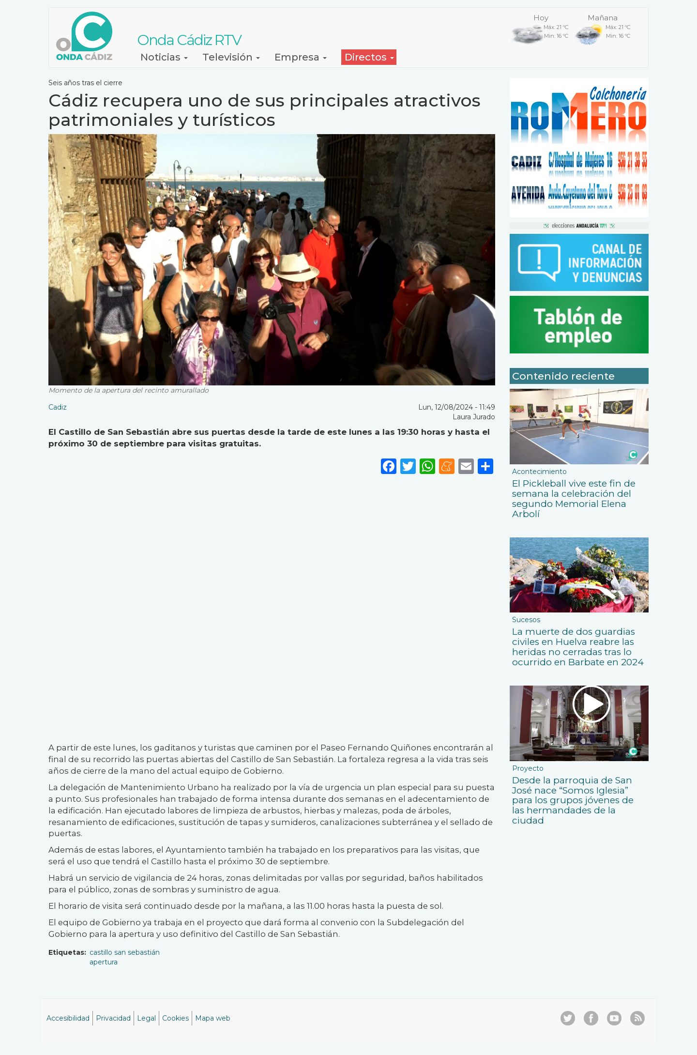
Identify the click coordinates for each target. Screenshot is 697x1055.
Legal (146, 1018)
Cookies (175, 1018)
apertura (104, 962)
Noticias (164, 57)
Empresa (300, 57)
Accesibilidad (68, 1018)
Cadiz (57, 407)
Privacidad (113, 1018)
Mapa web (212, 1018)
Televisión (231, 57)
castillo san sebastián (125, 952)
